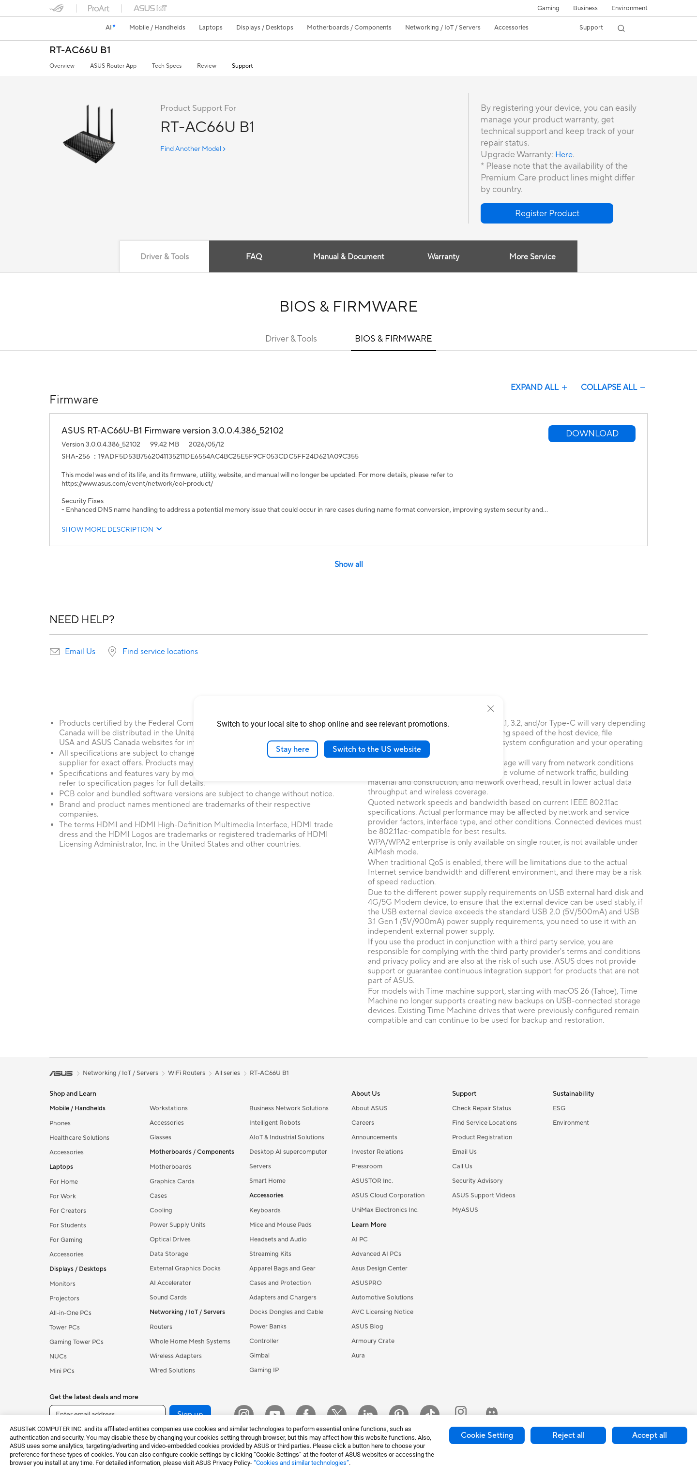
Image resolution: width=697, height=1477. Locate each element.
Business (585, 8)
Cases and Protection (280, 1283)
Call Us (462, 1166)
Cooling (161, 1210)
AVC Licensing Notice (382, 1312)
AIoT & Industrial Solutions (286, 1137)
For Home (63, 1182)
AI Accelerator (170, 1283)
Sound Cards (168, 1297)
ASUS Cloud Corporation (387, 1195)
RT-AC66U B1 (80, 51)
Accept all (649, 1435)
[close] (491, 708)
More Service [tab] (535, 257)
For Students (67, 1225)
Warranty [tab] (444, 257)
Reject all (568, 1435)
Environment (629, 8)
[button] (548, 8)
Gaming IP (264, 1370)
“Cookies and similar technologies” (301, 1462)
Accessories (66, 1152)
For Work (62, 1196)
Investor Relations (377, 1152)
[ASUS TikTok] (429, 1414)
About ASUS (369, 1108)
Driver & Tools (291, 338)
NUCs (58, 1356)
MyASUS (465, 1210)
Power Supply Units (178, 1225)
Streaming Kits (270, 1254)
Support (242, 66)
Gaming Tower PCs (76, 1342)
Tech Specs (167, 66)
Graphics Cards (172, 1181)
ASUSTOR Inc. (372, 1181)
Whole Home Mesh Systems (190, 1341)
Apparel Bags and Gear (282, 1268)
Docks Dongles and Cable (286, 1312)
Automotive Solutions (382, 1297)
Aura (358, 1355)
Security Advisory (477, 1181)
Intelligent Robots (275, 1123)
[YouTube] (275, 1414)
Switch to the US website (377, 749)
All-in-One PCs (70, 1313)
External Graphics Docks (185, 1268)
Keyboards (265, 1210)
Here (565, 154)
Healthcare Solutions (79, 1138)
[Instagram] (244, 1414)
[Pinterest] (399, 1414)
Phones (60, 1123)
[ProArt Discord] (491, 1414)
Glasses (160, 1137)
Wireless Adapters (176, 1356)
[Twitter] (337, 1414)
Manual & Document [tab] (348, 257)
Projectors (64, 1298)
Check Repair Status (481, 1108)
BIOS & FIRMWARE (393, 338)
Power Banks (268, 1326)
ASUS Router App (113, 66)
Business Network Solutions (289, 1108)
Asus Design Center (379, 1268)
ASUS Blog (367, 1326)
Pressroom (366, 1166)
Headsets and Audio (278, 1239)
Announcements (374, 1137)
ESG (559, 1108)
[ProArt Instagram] (460, 1414)
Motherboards (171, 1167)
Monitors (62, 1284)
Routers (161, 1327)
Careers (362, 1123)
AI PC (359, 1239)
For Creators (67, 1211)
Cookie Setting (487, 1435)
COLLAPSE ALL (614, 387)
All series (227, 1073)
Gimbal (259, 1355)
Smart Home (267, 1181)
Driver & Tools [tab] (162, 257)
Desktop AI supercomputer (288, 1152)
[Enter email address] (107, 1414)
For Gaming (66, 1240)
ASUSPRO (366, 1283)
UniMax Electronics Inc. (385, 1210)
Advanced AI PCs (376, 1254)
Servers (260, 1166)
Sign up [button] (190, 1414)
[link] (65, 28)
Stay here (292, 749)
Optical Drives (170, 1239)
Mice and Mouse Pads (280, 1225)
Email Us (80, 651)
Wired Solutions (172, 1370)
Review (206, 66)
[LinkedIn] (368, 1414)
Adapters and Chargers (283, 1297)
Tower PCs (64, 1327)
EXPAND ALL (540, 387)
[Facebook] (306, 1414)
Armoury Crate (372, 1341)
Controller (264, 1341)
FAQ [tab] (253, 257)
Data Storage (169, 1254)
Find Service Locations (484, 1123)
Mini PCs (62, 1371)
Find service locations (160, 651)
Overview (62, 66)
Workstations (169, 1108)
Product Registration (482, 1137)
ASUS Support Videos (483, 1195)
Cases (158, 1196)
